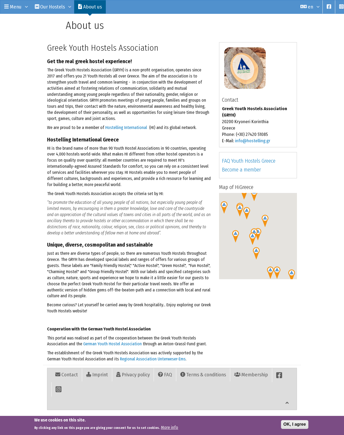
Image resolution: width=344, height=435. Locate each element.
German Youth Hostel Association (112, 343)
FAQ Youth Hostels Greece (248, 161)
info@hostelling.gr (252, 141)
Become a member (241, 169)
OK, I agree (294, 424)
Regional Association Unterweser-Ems (153, 358)
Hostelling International (126, 127)
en (309, 7)
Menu (15, 7)
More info (169, 427)
